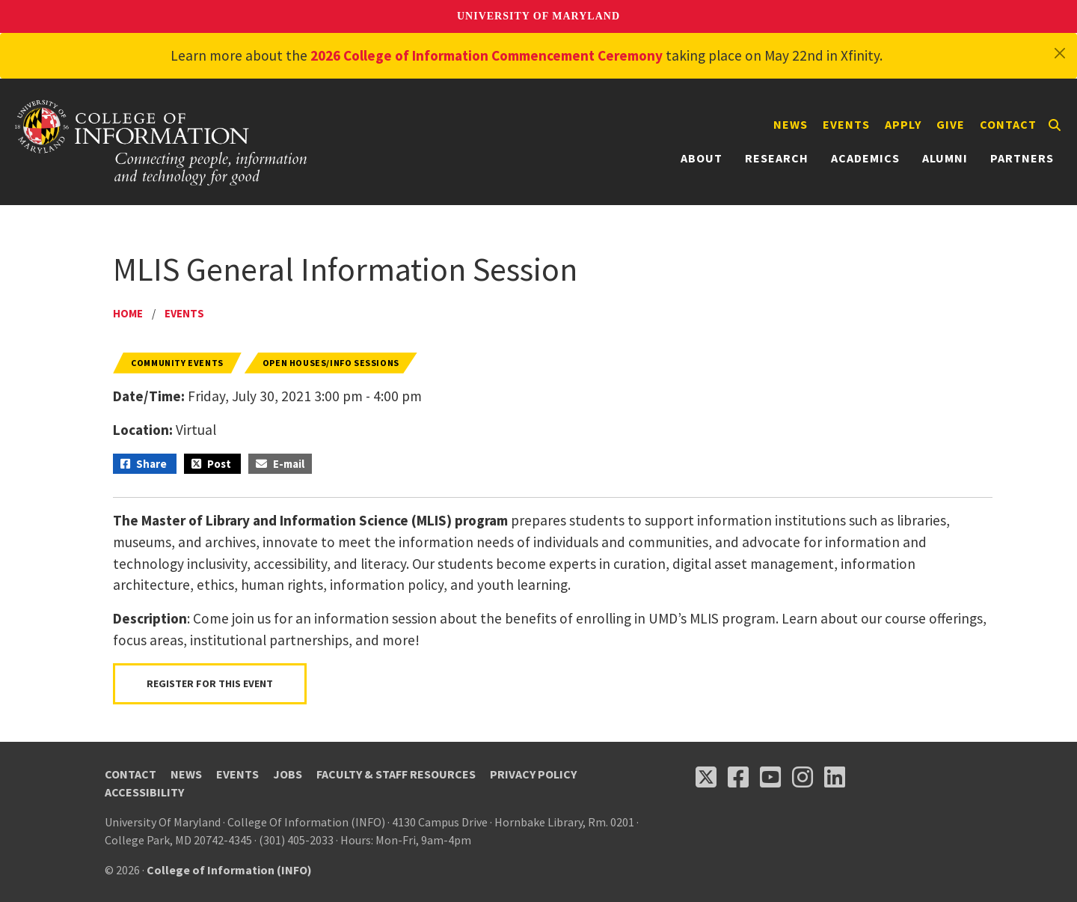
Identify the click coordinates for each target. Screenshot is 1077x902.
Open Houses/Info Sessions (331, 362)
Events (846, 124)
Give (950, 124)
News (790, 124)
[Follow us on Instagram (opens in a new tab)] (802, 777)
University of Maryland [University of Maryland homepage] (538, 16)
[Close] (1060, 53)
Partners (1022, 157)
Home (128, 313)
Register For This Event (210, 683)
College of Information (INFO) (229, 869)
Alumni (945, 157)
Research (776, 157)
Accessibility (144, 791)
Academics (865, 157)
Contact (1008, 124)
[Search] (1054, 125)
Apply (903, 124)
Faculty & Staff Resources (396, 774)
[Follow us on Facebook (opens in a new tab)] (738, 777)
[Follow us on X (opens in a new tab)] (706, 777)
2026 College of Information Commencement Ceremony (486, 55)
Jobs (287, 774)
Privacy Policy (533, 774)
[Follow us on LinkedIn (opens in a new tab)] (835, 777)
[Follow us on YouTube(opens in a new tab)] (770, 777)
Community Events (177, 362)
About (701, 157)
